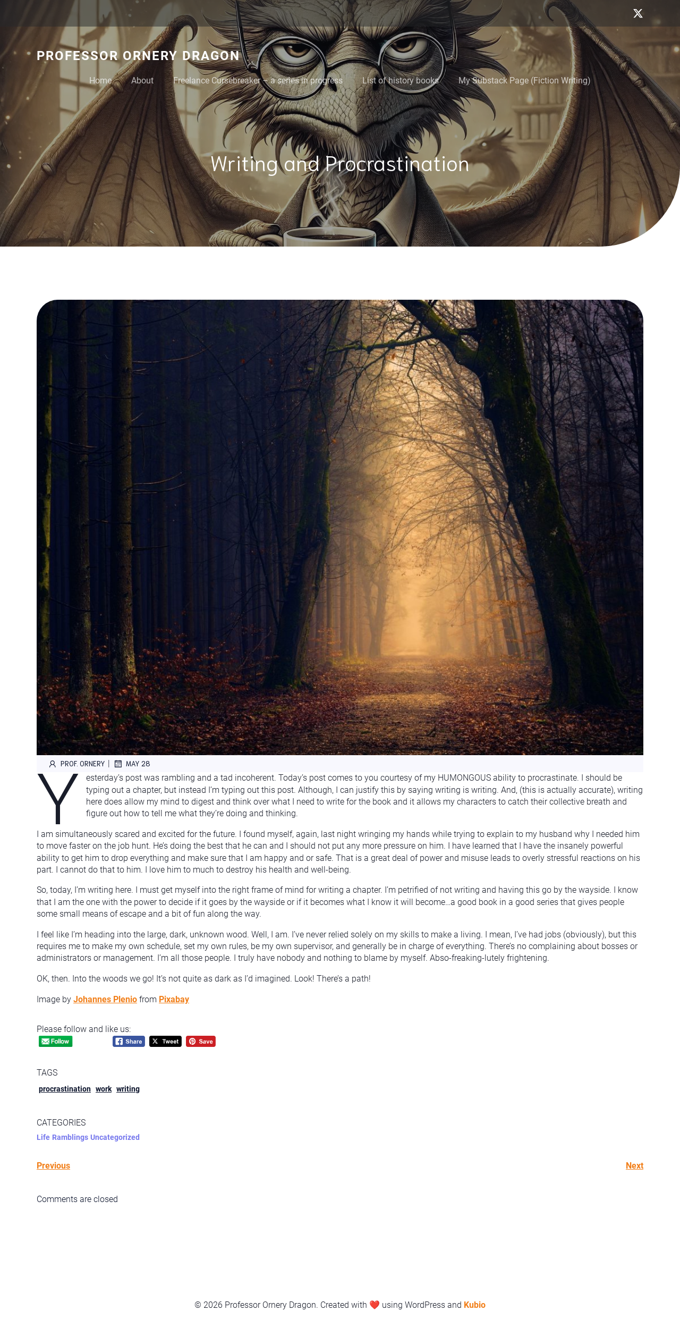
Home (100, 80)
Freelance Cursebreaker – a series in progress (258, 80)
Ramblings (70, 1137)
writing (128, 1089)
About (142, 80)
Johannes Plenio (105, 999)
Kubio (475, 1305)
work (104, 1089)
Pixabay (174, 999)
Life (43, 1137)
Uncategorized (115, 1137)
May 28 (131, 763)
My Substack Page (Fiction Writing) (524, 80)
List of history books (400, 80)
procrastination (65, 1089)
